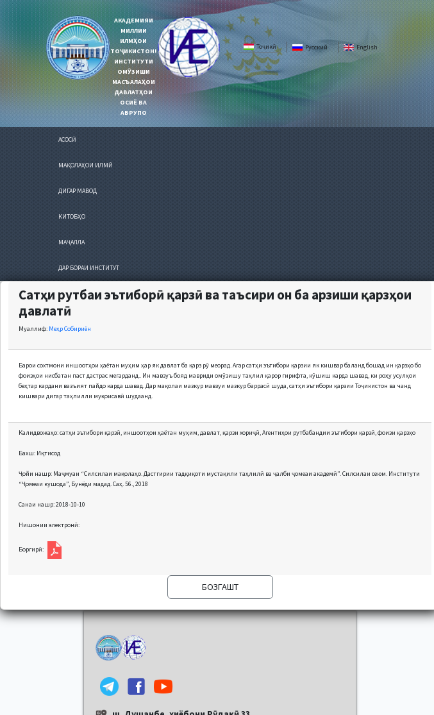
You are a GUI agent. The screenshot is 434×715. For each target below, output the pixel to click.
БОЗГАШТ (220, 587)
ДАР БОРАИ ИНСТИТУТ (88, 268)
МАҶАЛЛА (71, 242)
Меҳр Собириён (70, 328)
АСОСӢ (67, 139)
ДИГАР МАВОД (77, 191)
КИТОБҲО (71, 216)
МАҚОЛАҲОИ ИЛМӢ (85, 165)
